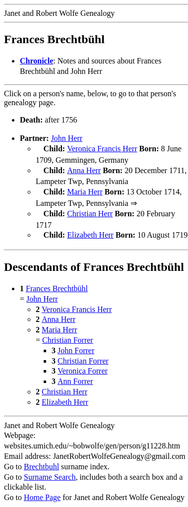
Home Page (42, 492)
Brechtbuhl (41, 461)
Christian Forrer (67, 335)
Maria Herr (85, 190)
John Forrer (76, 345)
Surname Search (49, 472)
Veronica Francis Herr (102, 148)
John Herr (67, 138)
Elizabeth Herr (90, 231)
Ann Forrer (75, 376)
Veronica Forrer (83, 366)
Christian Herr (90, 210)
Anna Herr (84, 169)
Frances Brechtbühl (57, 283)
